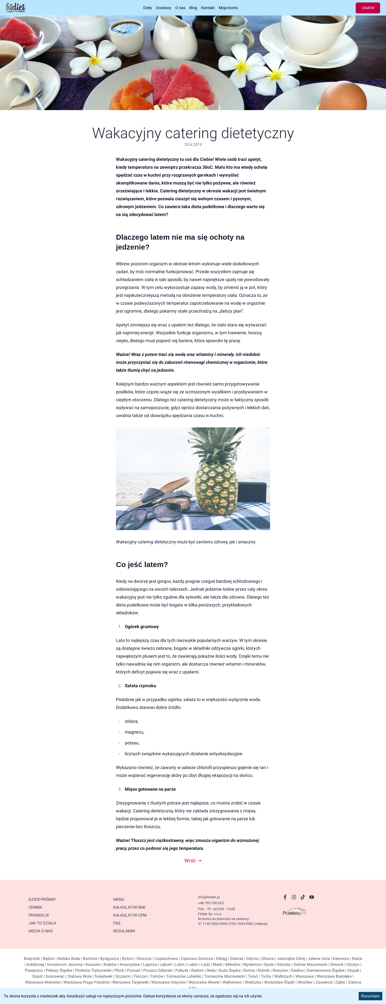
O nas (180, 7)
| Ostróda (282, 964)
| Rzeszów (279, 970)
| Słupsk (351, 970)
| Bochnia (88, 958)
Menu (118, 899)
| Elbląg (220, 958)
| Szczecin (121, 976)
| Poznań (132, 970)
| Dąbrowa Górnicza (195, 958)
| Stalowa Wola (78, 976)
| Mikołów (231, 964)
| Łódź (204, 964)
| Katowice (339, 958)
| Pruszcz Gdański (156, 970)
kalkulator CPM (130, 915)
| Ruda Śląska (228, 970)
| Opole (267, 964)
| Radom (196, 970)
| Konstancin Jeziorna (63, 964)
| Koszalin (92, 964)
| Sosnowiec (53, 976)
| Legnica (148, 964)
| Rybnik (262, 970)
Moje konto (228, 7)
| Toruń (251, 976)
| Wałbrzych (281, 976)
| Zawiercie (322, 982)
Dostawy (163, 7)
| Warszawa (303, 976)
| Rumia (248, 970)
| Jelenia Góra (317, 958)
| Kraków (109, 964)
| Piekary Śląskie (57, 970)
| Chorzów (142, 958)
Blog (193, 7)
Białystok (32, 958)
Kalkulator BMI (129, 907)
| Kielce (355, 958)
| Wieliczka (251, 982)
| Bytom (126, 958)
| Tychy (264, 976)
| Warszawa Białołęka (333, 976)
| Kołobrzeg (34, 964)
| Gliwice (266, 958)
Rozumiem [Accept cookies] (370, 996)
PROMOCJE (39, 915)
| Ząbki (338, 982)
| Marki (216, 964)
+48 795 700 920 (211, 903)
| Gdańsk (235, 958)
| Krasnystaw (128, 964)
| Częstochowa (165, 958)
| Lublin (191, 964)
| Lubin (178, 964)
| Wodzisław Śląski (278, 982)
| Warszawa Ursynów (167, 982)
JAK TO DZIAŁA (42, 923)
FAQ (116, 923)
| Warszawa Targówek (128, 982)
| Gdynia (250, 958)
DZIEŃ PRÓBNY (42, 899)
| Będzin (47, 958)
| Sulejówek (102, 976)
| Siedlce (296, 970)
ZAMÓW (368, 8)
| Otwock (335, 964)
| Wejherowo (231, 982)
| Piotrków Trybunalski (92, 970)
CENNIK (35, 907)
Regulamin (124, 931)
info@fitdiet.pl (209, 897)
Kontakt (208, 7)
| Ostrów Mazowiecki (308, 964)
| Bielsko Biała (67, 958)
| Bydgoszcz (108, 958)
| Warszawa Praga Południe (85, 982)
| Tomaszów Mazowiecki (223, 976)
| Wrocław (304, 982)
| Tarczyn (139, 976)
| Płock (118, 970)
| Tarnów (155, 976)
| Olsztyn (351, 964)
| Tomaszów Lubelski (182, 976)
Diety (147, 7)
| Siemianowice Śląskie (324, 970)
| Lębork (164, 964)
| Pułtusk (180, 970)
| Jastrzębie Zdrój (289, 958)
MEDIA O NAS (41, 931)
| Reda (210, 970)
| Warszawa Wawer (203, 982)
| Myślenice (250, 964)
